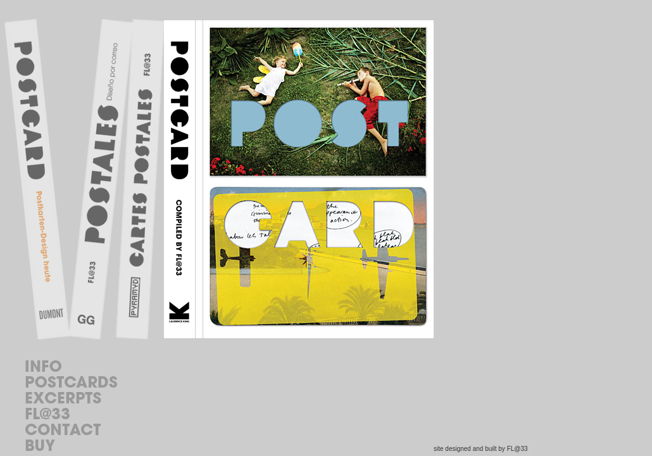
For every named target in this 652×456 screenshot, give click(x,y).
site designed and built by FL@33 (481, 448)
